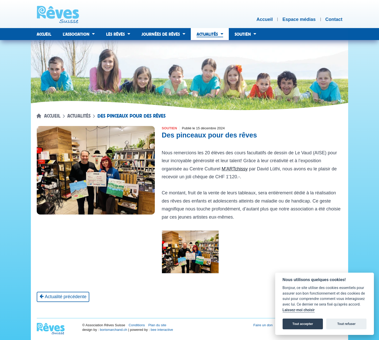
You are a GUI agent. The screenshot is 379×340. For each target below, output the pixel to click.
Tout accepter (302, 324)
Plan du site (157, 325)
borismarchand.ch (113, 330)
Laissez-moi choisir (299, 310)
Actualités (79, 116)
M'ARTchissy (235, 168)
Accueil (52, 116)
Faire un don (263, 325)
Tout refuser (346, 324)
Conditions (137, 325)
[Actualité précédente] (63, 297)
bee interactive (162, 330)
